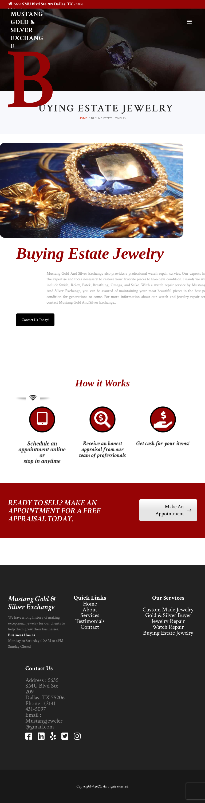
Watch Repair (168, 627)
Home (90, 604)
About (89, 610)
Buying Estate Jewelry (168, 633)
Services (89, 615)
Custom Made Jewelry (168, 610)
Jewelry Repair (168, 621)
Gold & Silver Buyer (168, 615)
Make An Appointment (173, 510)
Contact (90, 627)
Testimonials (90, 621)
